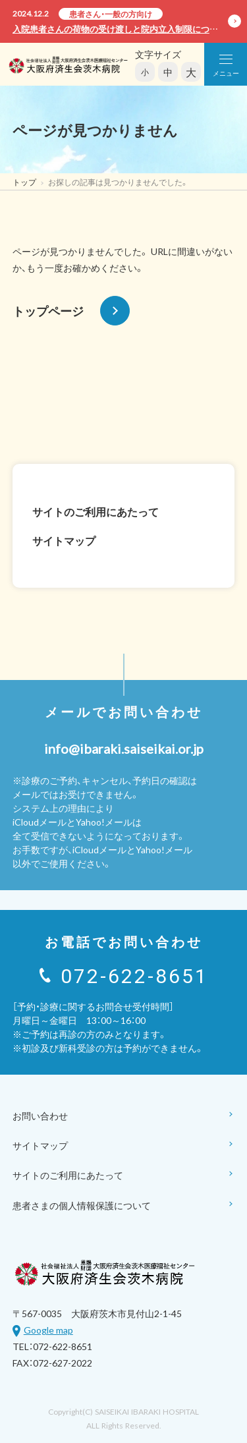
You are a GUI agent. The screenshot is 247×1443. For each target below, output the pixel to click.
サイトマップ (64, 540)
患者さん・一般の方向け (110, 14)
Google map (48, 1329)
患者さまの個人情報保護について (124, 1206)
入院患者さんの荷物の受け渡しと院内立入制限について (120, 28)
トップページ (71, 310)
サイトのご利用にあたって (95, 511)
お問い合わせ (124, 1116)
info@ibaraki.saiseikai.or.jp (124, 748)
